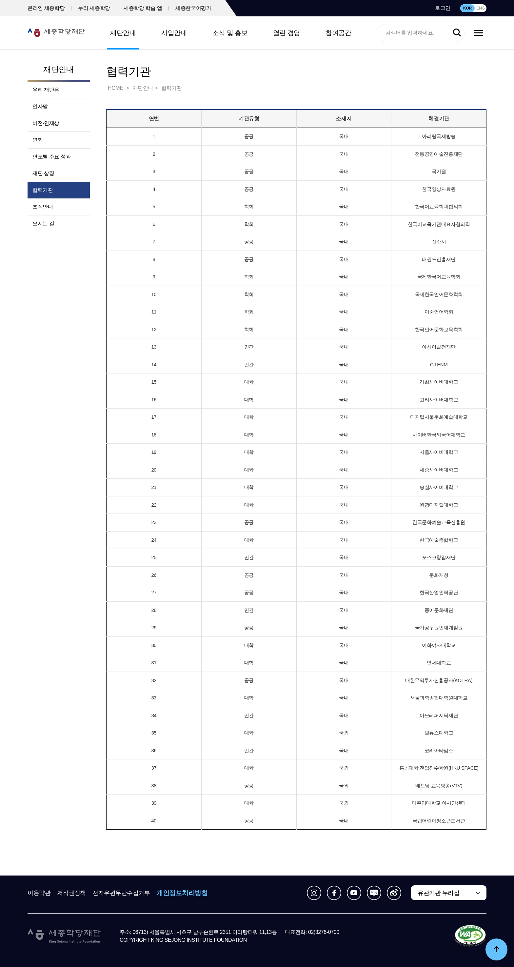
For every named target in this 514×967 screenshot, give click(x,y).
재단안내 (123, 32)
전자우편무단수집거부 (121, 893)
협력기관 (42, 190)
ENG (480, 8)
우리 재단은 (45, 89)
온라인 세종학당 (46, 8)
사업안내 (174, 32)
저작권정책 (71, 893)
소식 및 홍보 (230, 32)
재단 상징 (43, 173)
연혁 (37, 140)
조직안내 (42, 207)
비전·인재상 (45, 123)
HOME (116, 88)
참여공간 (338, 32)
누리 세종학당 (94, 8)
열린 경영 (286, 32)
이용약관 (39, 893)
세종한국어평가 (193, 8)
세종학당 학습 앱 (143, 8)
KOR (467, 8)
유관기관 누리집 (438, 893)
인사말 (40, 106)
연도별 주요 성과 (51, 156)
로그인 (442, 8)
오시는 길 (43, 223)
